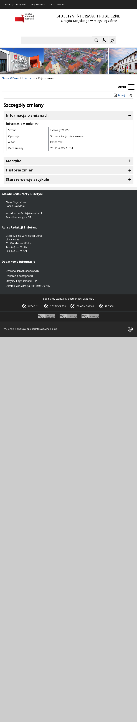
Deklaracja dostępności (15, 5)
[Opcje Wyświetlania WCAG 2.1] (104, 40)
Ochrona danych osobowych (22, 271)
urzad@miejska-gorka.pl (28, 213)
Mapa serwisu (38, 5)
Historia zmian (20, 170)
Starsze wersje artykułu (27, 179)
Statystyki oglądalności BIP (21, 280)
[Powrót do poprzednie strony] (130, 95)
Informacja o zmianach (27, 115)
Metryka (14, 160)
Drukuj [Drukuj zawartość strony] (119, 95)
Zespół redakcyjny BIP (19, 217)
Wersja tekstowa (57, 5)
